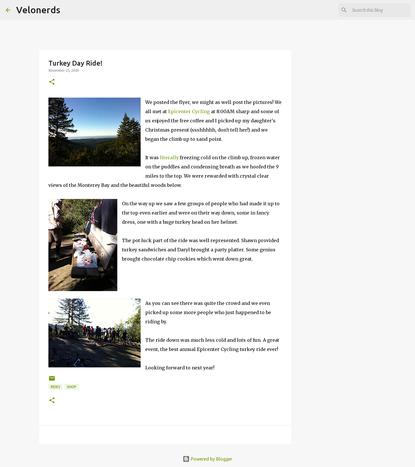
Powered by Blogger (207, 459)
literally (169, 157)
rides (55, 387)
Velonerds (38, 10)
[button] (51, 82)
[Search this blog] (380, 10)
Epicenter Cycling (189, 111)
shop (71, 387)
